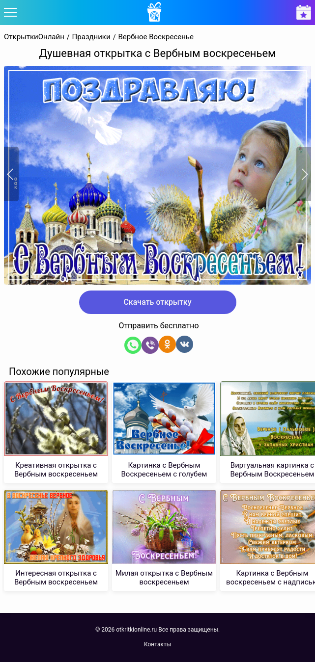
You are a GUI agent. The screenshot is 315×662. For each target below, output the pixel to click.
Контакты (157, 644)
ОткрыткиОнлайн (34, 37)
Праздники (91, 37)
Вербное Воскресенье (156, 37)
